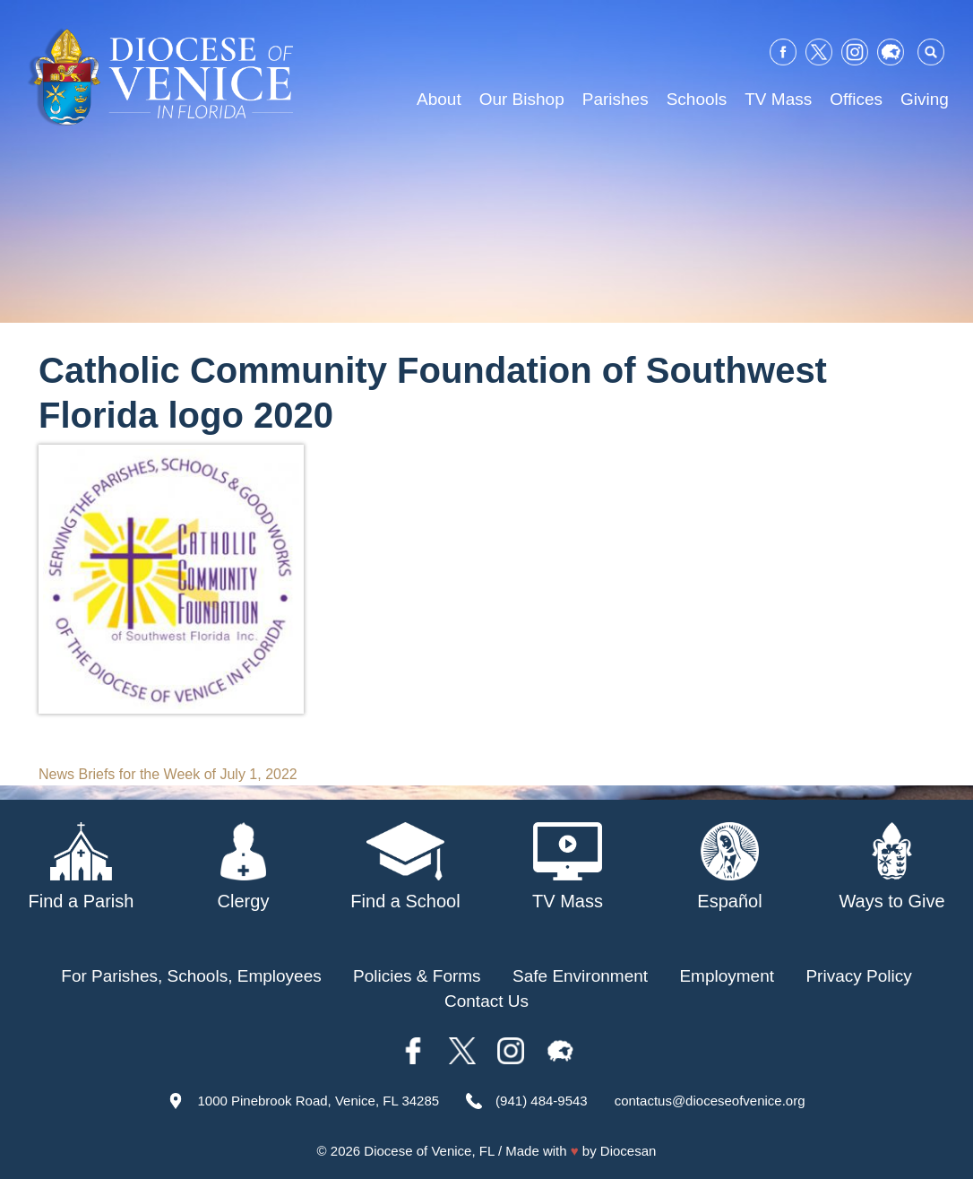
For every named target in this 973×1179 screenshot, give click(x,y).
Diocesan (628, 1150)
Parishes (615, 99)
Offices (856, 99)
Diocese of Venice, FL (429, 1150)
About (439, 99)
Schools (697, 99)
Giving (924, 99)
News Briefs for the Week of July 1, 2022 (168, 774)
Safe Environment (580, 976)
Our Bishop (521, 99)
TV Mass (778, 99)
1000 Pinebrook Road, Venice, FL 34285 (318, 1100)
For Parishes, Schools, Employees (191, 976)
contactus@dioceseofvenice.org (710, 1100)
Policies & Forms (417, 976)
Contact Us (486, 1001)
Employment (726, 976)
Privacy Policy (858, 976)
